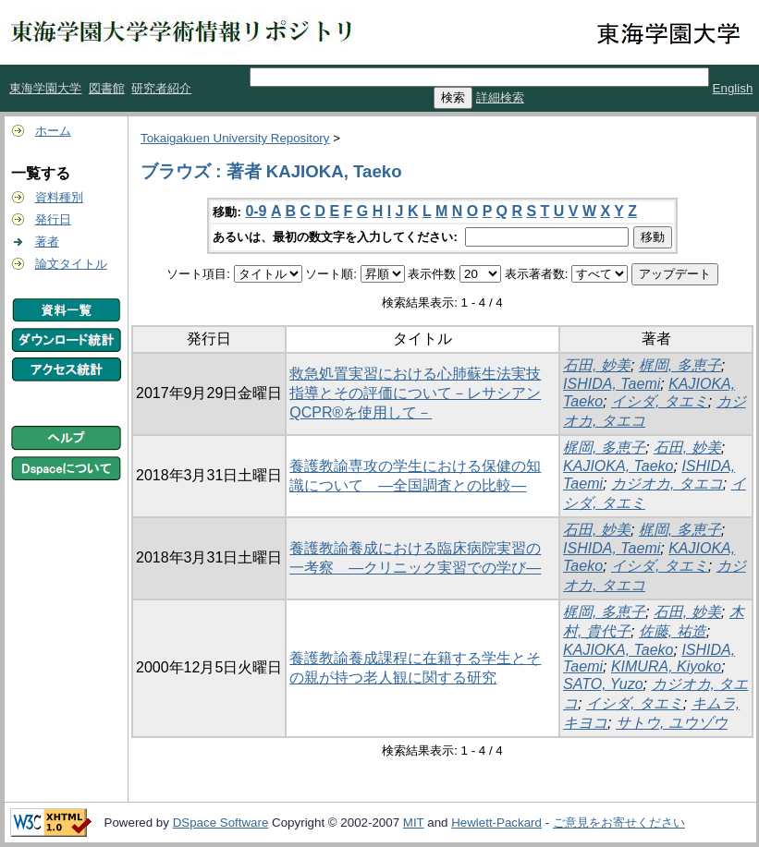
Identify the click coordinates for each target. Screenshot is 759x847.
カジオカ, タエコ (667, 483)
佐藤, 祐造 (672, 631)
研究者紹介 (161, 88)
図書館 (107, 88)
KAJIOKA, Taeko (618, 466)
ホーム (53, 131)
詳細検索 (500, 97)
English (733, 88)
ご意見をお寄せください (619, 822)
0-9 (255, 211)
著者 (47, 241)
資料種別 (59, 197)
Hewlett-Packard (496, 822)
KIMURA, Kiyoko (666, 666)
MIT (413, 822)
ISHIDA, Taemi (611, 384)
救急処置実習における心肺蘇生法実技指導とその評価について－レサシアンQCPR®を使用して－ (415, 393)
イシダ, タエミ (659, 401)
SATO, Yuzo (603, 684)
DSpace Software (221, 822)
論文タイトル (71, 264)
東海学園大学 (45, 88)
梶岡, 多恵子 (680, 365)
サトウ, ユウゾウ (672, 723)
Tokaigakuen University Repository (235, 138)
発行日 (53, 219)
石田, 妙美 (596, 365)
